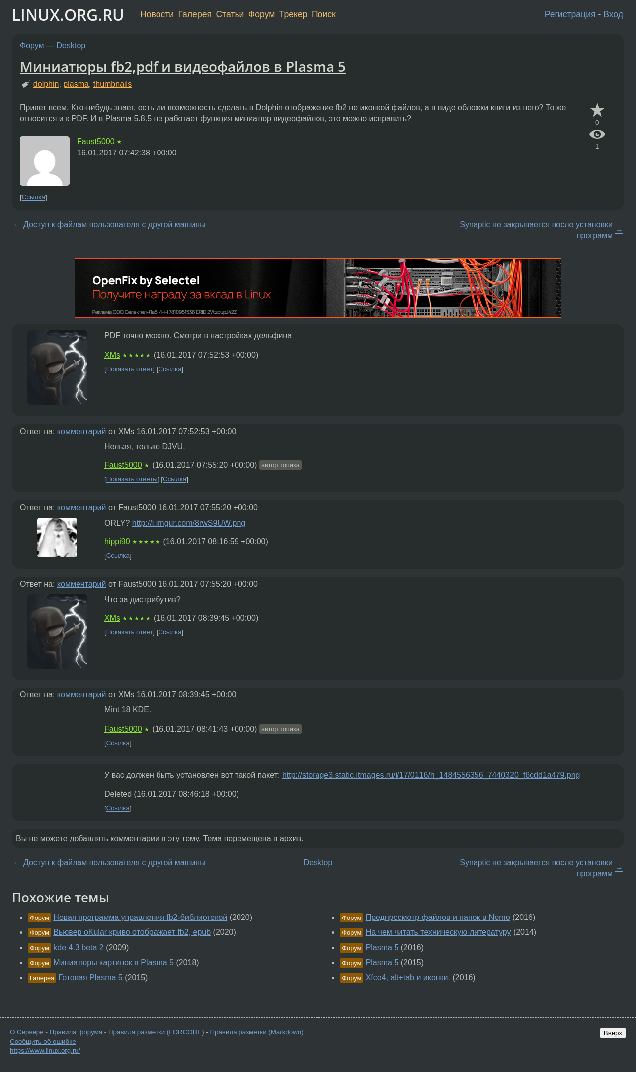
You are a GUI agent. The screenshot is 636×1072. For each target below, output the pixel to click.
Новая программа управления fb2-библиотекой (140, 917)
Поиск (324, 14)
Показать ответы (132, 479)
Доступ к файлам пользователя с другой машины (114, 224)
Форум (261, 14)
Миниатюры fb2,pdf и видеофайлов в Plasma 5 (183, 66)
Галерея (195, 14)
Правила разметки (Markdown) (256, 1032)
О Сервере (27, 1032)
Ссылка (33, 197)
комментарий (81, 431)
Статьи (230, 14)
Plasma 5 (382, 947)
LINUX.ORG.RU (68, 14)
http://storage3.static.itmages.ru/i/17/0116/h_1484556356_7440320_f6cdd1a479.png (431, 775)
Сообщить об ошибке (43, 1041)
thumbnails (112, 84)
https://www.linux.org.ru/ (45, 1050)
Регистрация (570, 14)
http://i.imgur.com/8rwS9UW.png (189, 523)
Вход (613, 14)
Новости (157, 14)
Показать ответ (129, 369)
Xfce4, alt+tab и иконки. (408, 977)
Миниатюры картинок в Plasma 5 (113, 962)
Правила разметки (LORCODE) (156, 1032)
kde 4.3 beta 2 (78, 947)
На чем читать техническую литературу (438, 932)
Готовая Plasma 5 (91, 977)
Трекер (293, 14)
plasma (76, 84)
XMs (112, 355)
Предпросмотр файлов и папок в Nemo (438, 917)
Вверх (613, 1033)
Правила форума (76, 1032)
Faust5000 (96, 141)
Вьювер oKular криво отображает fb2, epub (132, 932)
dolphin (46, 84)
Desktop (71, 45)
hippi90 (117, 541)
